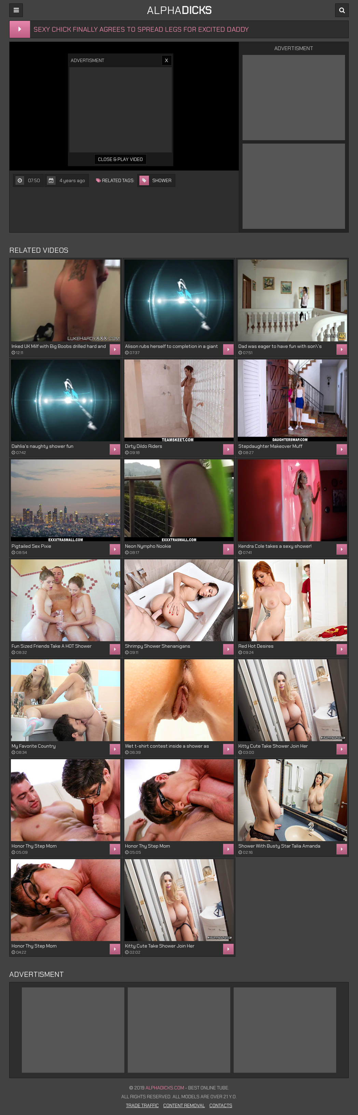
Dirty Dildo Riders (143, 446)
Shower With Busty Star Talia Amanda (279, 846)
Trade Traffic (142, 1105)
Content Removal (184, 1105)
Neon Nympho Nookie (148, 546)
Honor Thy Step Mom (34, 846)
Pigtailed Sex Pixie (31, 546)
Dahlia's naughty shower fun (42, 446)
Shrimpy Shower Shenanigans (157, 646)
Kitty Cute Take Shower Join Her (273, 746)
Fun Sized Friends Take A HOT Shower (52, 646)
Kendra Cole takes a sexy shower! (275, 546)
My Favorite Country (34, 746)
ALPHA (179, 10)
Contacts (220, 1105)
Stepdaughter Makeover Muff (270, 446)
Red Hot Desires (256, 646)
